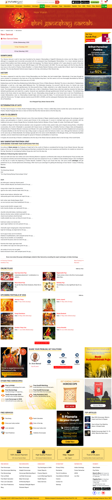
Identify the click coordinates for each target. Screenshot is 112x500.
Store (104, 6)
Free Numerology (6, 473)
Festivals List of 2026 (42, 343)
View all (81, 295)
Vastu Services (42, 481)
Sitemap (58, 484)
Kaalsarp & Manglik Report (27, 484)
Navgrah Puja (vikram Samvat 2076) (43, 101)
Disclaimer (59, 470)
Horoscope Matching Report (27, 473)
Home (2, 30)
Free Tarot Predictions (7, 484)
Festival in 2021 (9, 30)
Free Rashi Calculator (7, 479)
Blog (93, 6)
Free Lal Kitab (5, 476)
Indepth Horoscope (24, 470)
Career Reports (42, 470)
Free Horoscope (5, 467)
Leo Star (76, 476)
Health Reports (42, 479)
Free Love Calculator (7, 481)
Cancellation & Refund (62, 476)
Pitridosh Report (24, 487)
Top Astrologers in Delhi (45, 467)
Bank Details (96, 467)
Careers (58, 479)
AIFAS (76, 473)
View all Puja (79, 268)
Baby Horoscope (24, 479)
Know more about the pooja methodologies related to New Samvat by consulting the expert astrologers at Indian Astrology (42, 257)
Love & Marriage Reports (45, 476)
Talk (42, 6)
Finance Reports (42, 473)
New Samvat (19, 30)
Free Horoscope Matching (8, 470)
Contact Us (59, 481)
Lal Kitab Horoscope (25, 476)
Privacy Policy (60, 467)
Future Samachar (79, 470)
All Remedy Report (24, 481)
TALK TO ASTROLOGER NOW (63, 367)
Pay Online (96, 470)
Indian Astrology (79, 467)
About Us (98, 6)
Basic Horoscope (24, 467)
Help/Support (95, 2)
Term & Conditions (61, 473)
